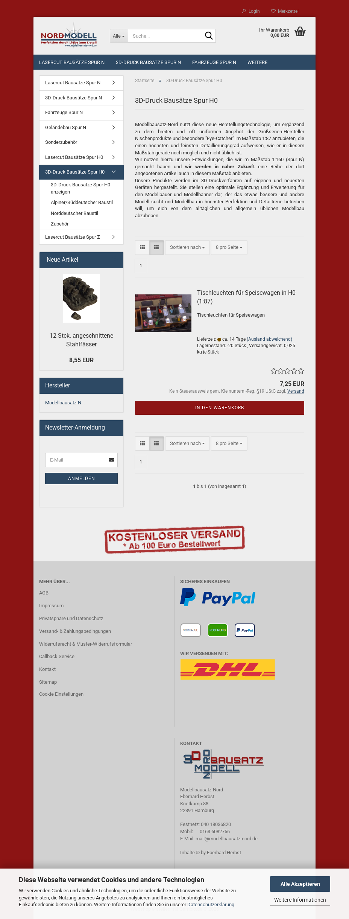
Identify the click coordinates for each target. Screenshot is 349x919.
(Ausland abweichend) (269, 339)
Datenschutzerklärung (210, 904)
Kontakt (47, 669)
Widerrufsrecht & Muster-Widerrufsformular (85, 644)
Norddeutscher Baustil (74, 213)
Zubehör (59, 224)
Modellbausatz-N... (65, 402)
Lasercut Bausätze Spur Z (72, 237)
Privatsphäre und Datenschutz (71, 618)
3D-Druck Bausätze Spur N (148, 62)
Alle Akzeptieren (300, 884)
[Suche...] (119, 36)
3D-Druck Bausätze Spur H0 (75, 172)
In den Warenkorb (219, 407)
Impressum (51, 605)
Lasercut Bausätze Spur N (72, 62)
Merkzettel (285, 11)
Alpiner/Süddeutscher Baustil (82, 202)
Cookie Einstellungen (61, 694)
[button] (142, 247)
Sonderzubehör (61, 142)
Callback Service (56, 656)
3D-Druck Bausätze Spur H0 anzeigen (80, 188)
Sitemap (48, 682)
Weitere (257, 62)
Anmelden (81, 478)
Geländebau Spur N (65, 127)
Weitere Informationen (300, 900)
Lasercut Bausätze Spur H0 (74, 157)
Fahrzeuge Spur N (214, 62)
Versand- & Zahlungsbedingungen (75, 631)
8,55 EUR (81, 360)
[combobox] (187, 247)
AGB (44, 593)
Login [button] (251, 11)
